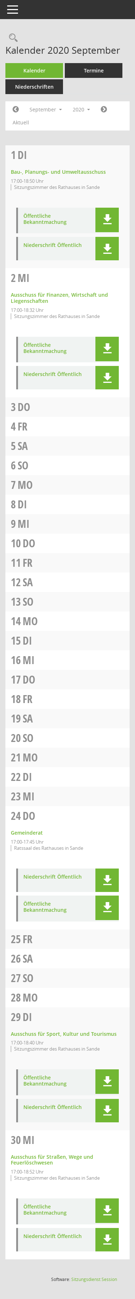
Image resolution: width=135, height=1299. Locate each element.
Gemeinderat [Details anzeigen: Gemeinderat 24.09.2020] (27, 832)
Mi (24, 277)
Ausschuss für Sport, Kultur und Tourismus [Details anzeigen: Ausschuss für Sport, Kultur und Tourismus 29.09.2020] (64, 1033)
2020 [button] (81, 109)
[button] (107, 220)
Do (24, 406)
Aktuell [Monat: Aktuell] (21, 122)
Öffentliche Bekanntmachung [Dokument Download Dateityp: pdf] (45, 219)
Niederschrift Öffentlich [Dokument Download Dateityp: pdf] (52, 245)
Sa (23, 445)
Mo (25, 484)
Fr (22, 426)
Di (22, 154)
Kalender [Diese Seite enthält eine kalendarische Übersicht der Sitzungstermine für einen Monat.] (34, 70)
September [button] (46, 109)
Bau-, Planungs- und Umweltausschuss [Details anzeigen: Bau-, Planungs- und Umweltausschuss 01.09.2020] (58, 171)
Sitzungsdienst (94, 1279)
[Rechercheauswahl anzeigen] (11, 38)
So (23, 465)
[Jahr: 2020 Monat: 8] (15, 109)
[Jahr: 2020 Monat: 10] (103, 109)
